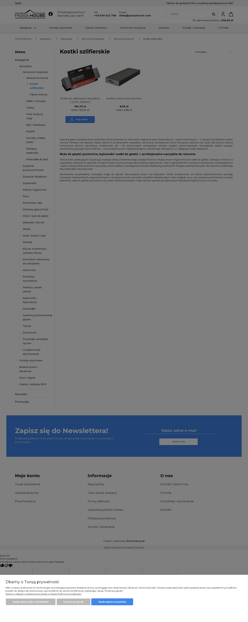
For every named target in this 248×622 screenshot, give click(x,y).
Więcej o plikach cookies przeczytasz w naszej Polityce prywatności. (44, 594)
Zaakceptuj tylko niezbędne (31, 601)
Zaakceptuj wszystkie (112, 601)
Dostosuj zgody (74, 601)
